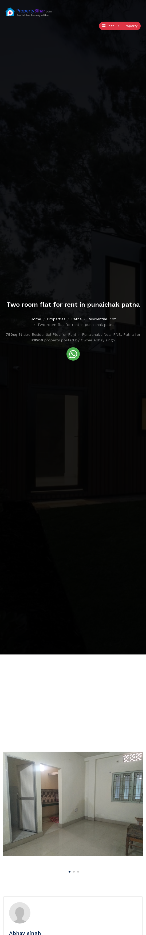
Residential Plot (102, 319)
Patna (76, 319)
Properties (56, 319)
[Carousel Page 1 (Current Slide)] (68, 870)
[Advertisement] (73, 694)
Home (35, 319)
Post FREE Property (119, 26)
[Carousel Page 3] (77, 870)
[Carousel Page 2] (73, 870)
